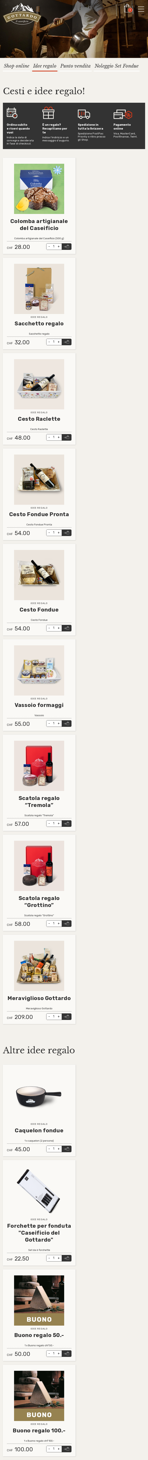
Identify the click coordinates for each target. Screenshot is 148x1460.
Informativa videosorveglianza (23, 1403)
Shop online (16, 66)
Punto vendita (75, 66)
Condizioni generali (15, 1391)
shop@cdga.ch (61, 1370)
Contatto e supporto (17, 1395)
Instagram (67, 1395)
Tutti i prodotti (13, 1388)
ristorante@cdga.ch (64, 1366)
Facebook (66, 1391)
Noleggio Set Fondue (117, 66)
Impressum (10, 1399)
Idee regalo (44, 66)
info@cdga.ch (60, 1362)
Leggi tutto (10, 160)
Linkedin (65, 1388)
